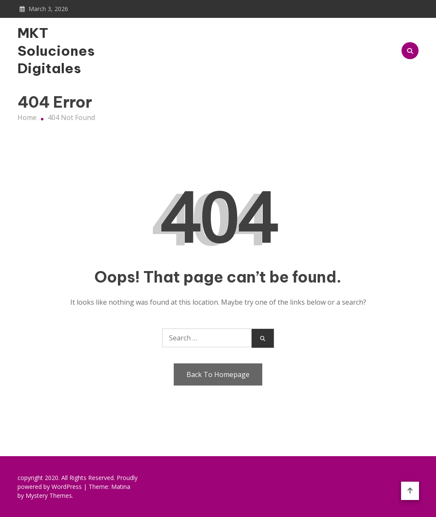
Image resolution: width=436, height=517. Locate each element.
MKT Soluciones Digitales (56, 50)
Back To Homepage (218, 374)
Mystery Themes (49, 495)
